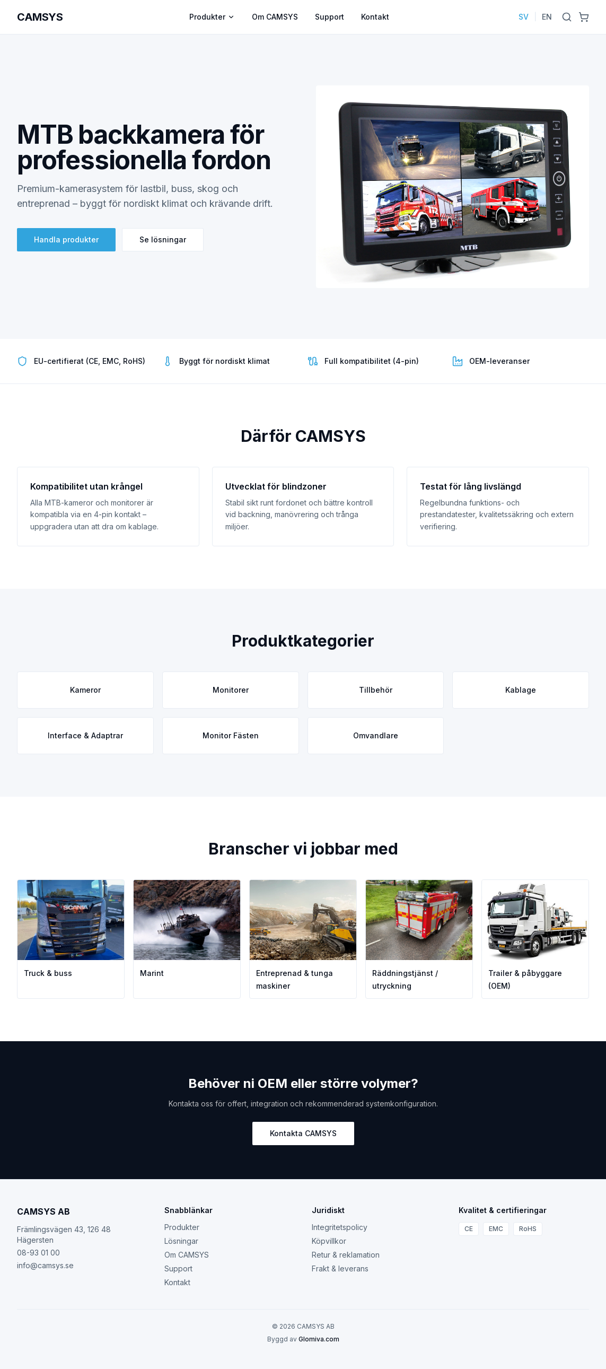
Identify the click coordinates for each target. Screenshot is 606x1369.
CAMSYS (40, 17)
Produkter (212, 16)
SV (524, 16)
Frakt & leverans (340, 1268)
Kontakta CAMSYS (303, 1133)
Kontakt (375, 16)
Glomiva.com (318, 1339)
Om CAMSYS (275, 16)
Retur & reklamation (346, 1254)
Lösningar (181, 1240)
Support (329, 16)
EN (547, 16)
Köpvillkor (329, 1240)
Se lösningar (162, 239)
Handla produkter (66, 239)
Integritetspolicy (339, 1227)
